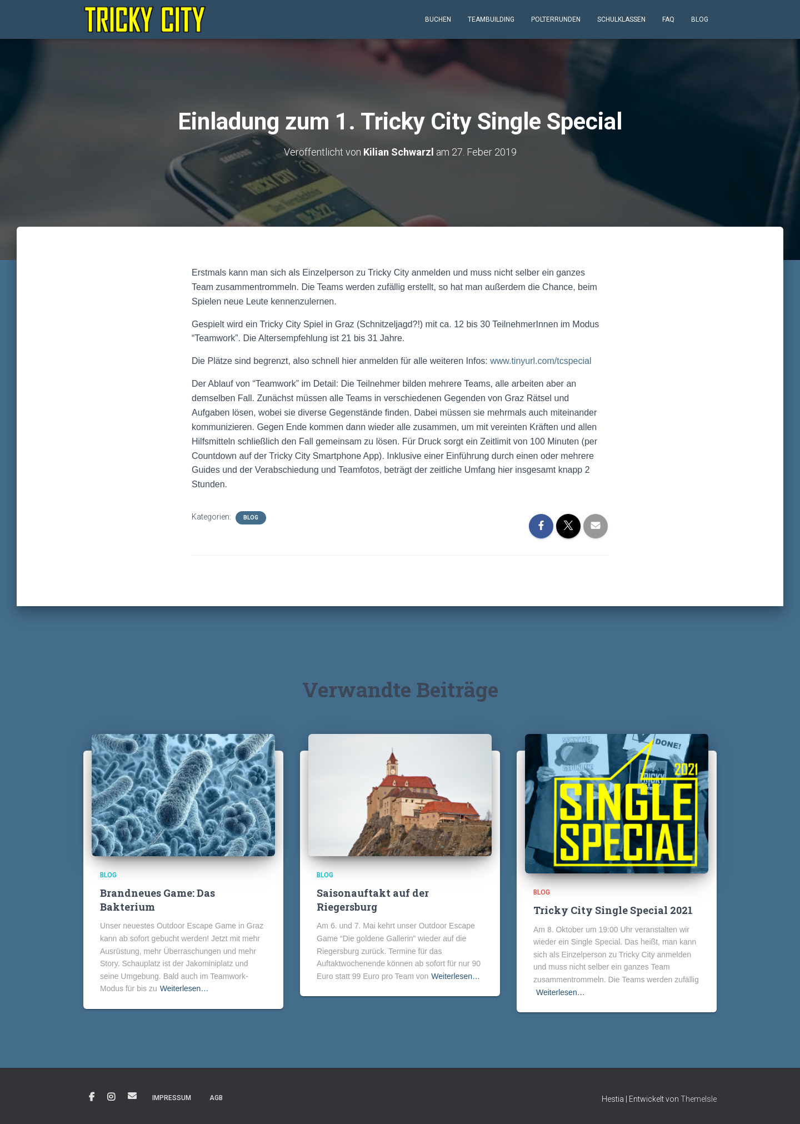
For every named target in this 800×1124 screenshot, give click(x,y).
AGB (216, 1098)
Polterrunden (556, 19)
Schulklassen (621, 19)
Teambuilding (491, 19)
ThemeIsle (699, 1099)
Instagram (111, 1097)
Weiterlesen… (184, 988)
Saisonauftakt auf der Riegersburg (373, 899)
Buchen (438, 19)
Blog (699, 19)
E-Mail (132, 1096)
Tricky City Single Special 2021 (613, 910)
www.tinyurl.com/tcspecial (540, 361)
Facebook (91, 1097)
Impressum (171, 1098)
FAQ (668, 19)
